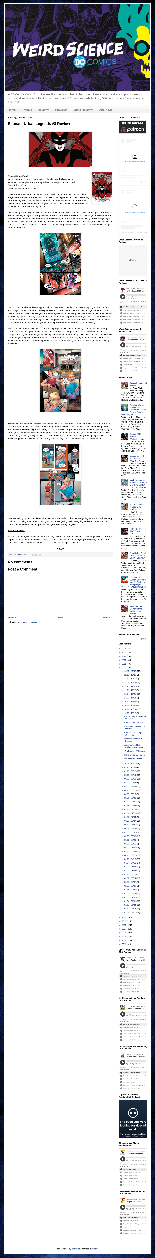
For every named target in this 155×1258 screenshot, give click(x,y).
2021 (124, 668)
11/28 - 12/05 (130, 686)
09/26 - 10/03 (130, 767)
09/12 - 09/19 (130, 775)
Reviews (43, 109)
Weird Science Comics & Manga (130, 182)
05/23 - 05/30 (130, 836)
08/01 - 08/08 (130, 798)
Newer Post (13, 617)
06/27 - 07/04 (130, 817)
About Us (105, 109)
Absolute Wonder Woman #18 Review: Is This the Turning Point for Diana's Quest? (133, 409)
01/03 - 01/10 (130, 913)
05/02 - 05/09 (130, 848)
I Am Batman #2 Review (134, 751)
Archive (27, 109)
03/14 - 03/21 (130, 874)
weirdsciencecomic (148, 182)
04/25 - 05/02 (130, 851)
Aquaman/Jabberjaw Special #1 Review (138, 506)
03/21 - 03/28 (130, 870)
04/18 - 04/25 (130, 855)
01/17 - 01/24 (130, 905)
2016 (124, 933)
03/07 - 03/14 (130, 878)
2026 (124, 649)
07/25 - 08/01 (130, 802)
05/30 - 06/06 (130, 832)
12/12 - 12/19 (130, 679)
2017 (124, 929)
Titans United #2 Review (134, 755)
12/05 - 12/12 (130, 682)
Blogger (95, 1249)
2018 (124, 925)
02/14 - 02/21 (130, 890)
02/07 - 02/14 (130, 893)
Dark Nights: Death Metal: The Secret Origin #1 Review (138, 555)
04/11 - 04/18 (130, 859)
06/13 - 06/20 (130, 825)
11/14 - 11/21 (130, 694)
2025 (124, 652)
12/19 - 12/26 (130, 675)
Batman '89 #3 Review (133, 723)
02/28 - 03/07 (130, 882)
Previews (61, 109)
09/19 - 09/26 (130, 771)
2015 (124, 936)
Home (12, 109)
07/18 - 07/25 (130, 806)
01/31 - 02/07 (130, 897)
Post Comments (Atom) (30, 622)
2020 (124, 917)
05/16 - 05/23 (130, 840)
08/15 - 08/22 (130, 790)
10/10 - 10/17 (130, 713)
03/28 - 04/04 (130, 867)
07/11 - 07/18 (130, 809)
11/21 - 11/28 (130, 690)
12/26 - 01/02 (130, 671)
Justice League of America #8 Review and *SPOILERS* (138, 482)
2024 (124, 656)
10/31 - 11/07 (130, 702)
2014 (124, 940)
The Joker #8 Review (133, 759)
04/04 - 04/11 (130, 863)
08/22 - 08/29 (130, 786)
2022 (124, 664)
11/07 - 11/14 (130, 698)
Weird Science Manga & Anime (130, 232)
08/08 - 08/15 (130, 794)
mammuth (76, 1249)
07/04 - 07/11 (130, 813)
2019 (124, 921)
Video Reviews (83, 109)
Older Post (108, 617)
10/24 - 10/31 (130, 705)
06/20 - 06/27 (130, 821)
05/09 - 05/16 (130, 844)
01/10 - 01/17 (130, 909)
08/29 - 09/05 (130, 783)
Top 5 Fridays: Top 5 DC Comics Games (138, 531)
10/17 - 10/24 (130, 709)
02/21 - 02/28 (130, 886)
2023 (124, 660)
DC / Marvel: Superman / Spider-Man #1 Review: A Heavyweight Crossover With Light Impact (134, 582)
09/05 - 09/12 (130, 779)
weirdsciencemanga (148, 232)
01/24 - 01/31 (130, 901)
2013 (124, 944)
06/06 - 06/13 (130, 828)
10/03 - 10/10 (130, 763)
